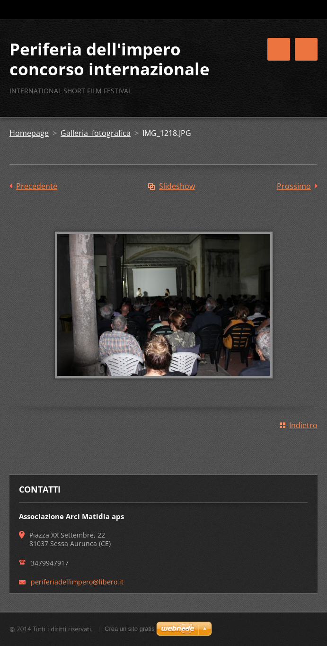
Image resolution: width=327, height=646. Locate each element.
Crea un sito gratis (130, 628)
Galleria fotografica (96, 133)
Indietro (303, 425)
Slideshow (177, 186)
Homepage (29, 133)
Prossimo (294, 186)
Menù (306, 49)
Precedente (36, 186)
